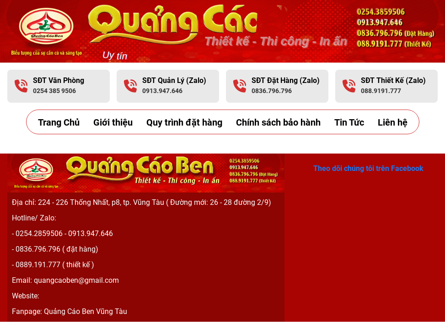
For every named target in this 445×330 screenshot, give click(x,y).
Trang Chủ (59, 122)
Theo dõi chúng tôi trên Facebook (368, 168)
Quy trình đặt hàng (184, 122)
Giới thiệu (113, 122)
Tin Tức (349, 122)
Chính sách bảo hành (278, 122)
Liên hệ (392, 122)
